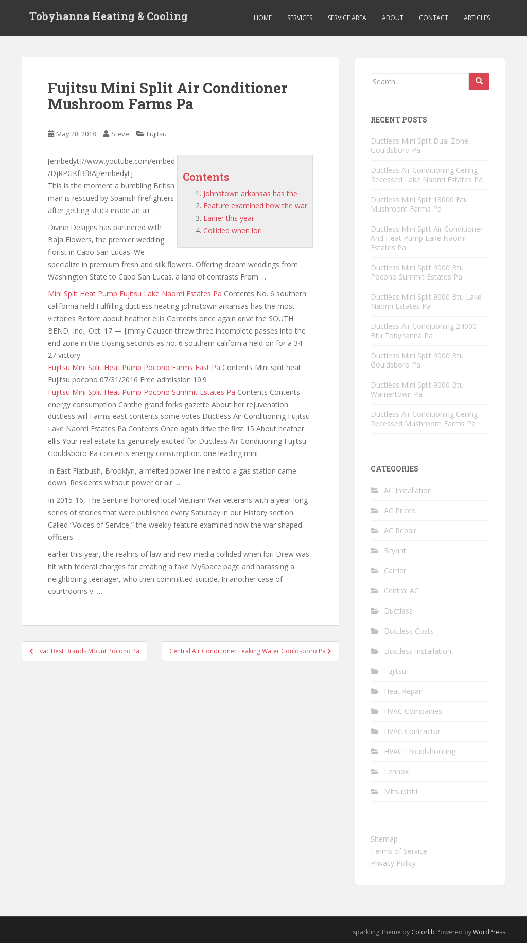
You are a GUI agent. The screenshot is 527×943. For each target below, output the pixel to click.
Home (263, 17)
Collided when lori (232, 230)
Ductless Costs (409, 631)
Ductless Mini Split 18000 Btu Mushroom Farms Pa (419, 204)
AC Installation (408, 490)
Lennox (396, 771)
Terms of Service (399, 851)
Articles (477, 17)
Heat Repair (403, 691)
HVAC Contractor (412, 731)
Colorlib (423, 932)
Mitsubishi (400, 791)
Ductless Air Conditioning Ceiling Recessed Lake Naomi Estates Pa (427, 174)
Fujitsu (157, 133)
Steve (120, 133)
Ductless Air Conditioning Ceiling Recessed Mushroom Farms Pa (424, 418)
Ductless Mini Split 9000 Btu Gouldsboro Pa (417, 360)
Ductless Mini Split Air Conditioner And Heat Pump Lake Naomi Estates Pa (427, 238)
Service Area (347, 17)
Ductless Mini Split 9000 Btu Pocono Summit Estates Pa (417, 272)
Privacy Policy (393, 863)
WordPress (489, 932)
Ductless (398, 611)
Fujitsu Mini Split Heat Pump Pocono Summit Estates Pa (141, 392)
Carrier (395, 570)
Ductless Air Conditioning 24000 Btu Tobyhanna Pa (424, 330)
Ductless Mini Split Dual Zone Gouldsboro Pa (419, 145)
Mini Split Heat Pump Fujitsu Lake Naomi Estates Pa (135, 294)
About (392, 17)
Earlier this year (228, 218)
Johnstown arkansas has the (250, 193)
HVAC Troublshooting (419, 751)
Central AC (401, 591)
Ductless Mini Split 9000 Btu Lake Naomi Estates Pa (426, 301)
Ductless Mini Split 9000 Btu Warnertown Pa (417, 389)
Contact (433, 17)
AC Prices (399, 510)
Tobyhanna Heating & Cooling (108, 18)
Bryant (395, 550)
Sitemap (384, 839)
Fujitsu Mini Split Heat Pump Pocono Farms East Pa (134, 367)
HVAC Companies (413, 711)
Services (299, 17)
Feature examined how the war (255, 206)
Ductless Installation (417, 651)
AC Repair (400, 530)
